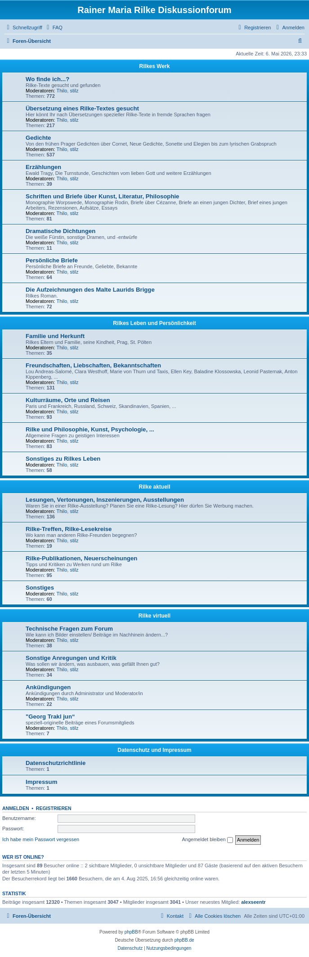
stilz (74, 90)
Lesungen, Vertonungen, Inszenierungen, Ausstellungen (105, 499)
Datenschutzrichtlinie (55, 763)
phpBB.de (184, 940)
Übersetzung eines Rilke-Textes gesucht (82, 108)
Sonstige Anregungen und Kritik (71, 658)
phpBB (131, 932)
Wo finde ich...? (47, 79)
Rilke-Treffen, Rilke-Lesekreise (69, 529)
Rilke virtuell (154, 616)
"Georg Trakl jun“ (50, 716)
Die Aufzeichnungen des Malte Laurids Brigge (90, 289)
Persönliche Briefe (52, 260)
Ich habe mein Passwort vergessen (40, 839)
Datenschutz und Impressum (154, 750)
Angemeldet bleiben (207, 840)
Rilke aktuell (154, 487)
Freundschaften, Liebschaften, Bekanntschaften (93, 365)
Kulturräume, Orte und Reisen (68, 400)
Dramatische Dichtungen (60, 231)
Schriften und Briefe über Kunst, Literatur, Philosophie (102, 196)
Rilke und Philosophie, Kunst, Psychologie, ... (90, 429)
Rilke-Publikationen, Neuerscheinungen (81, 558)
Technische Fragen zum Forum (69, 628)
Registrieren (54, 808)
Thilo (62, 90)
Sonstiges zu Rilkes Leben (63, 458)
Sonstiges (40, 587)
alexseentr (253, 902)
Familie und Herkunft (55, 336)
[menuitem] (54, 27)
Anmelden (15, 808)
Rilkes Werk (154, 66)
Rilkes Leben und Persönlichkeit (154, 323)
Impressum (41, 781)
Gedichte (38, 137)
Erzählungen (43, 167)
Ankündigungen (48, 687)
